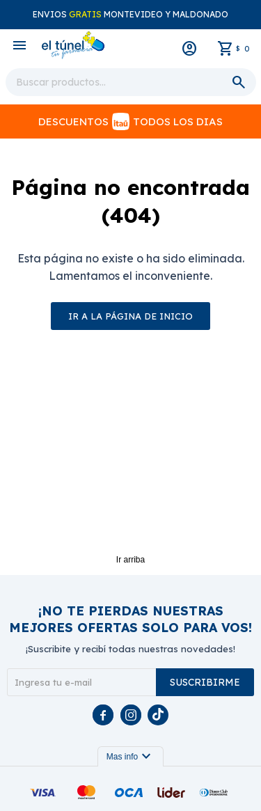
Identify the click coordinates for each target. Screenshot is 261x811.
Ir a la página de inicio (130, 316)
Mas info (130, 756)
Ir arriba (130, 560)
